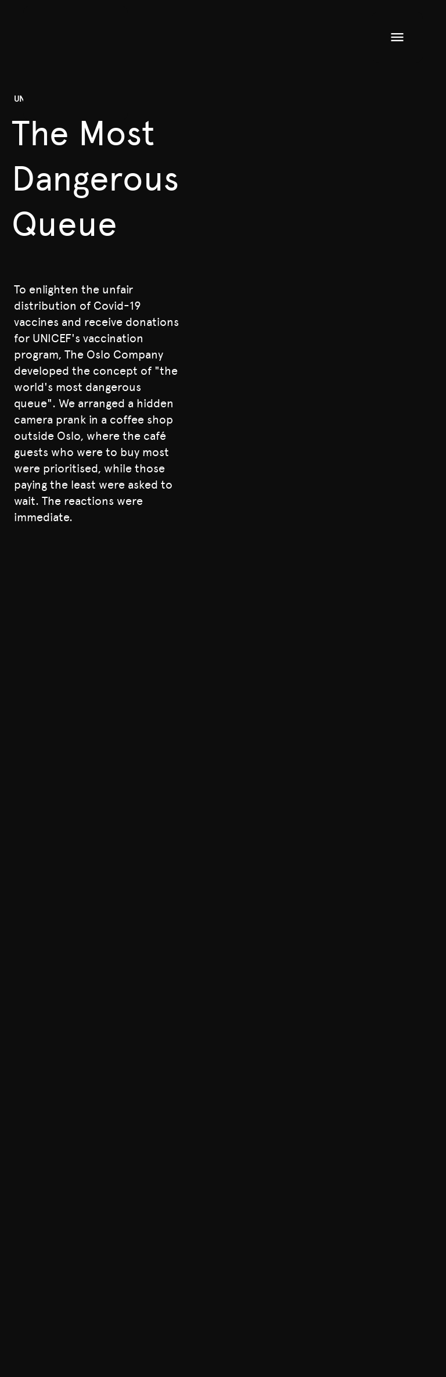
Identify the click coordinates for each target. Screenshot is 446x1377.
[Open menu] (397, 37)
